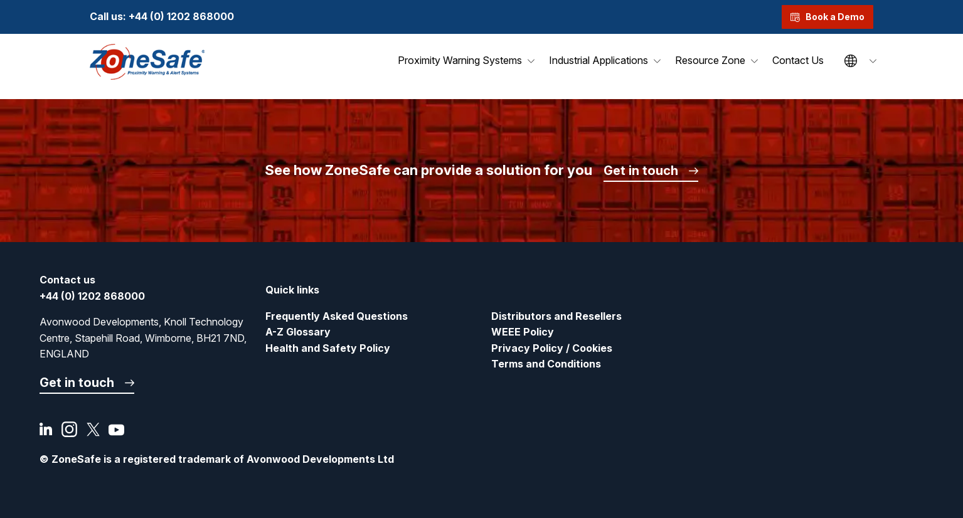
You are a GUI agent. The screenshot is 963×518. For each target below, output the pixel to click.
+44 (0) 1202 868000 (181, 16)
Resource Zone (710, 60)
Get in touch (641, 170)
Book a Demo (827, 16)
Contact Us (798, 60)
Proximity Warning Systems (460, 60)
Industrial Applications (598, 60)
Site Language (850, 60)
